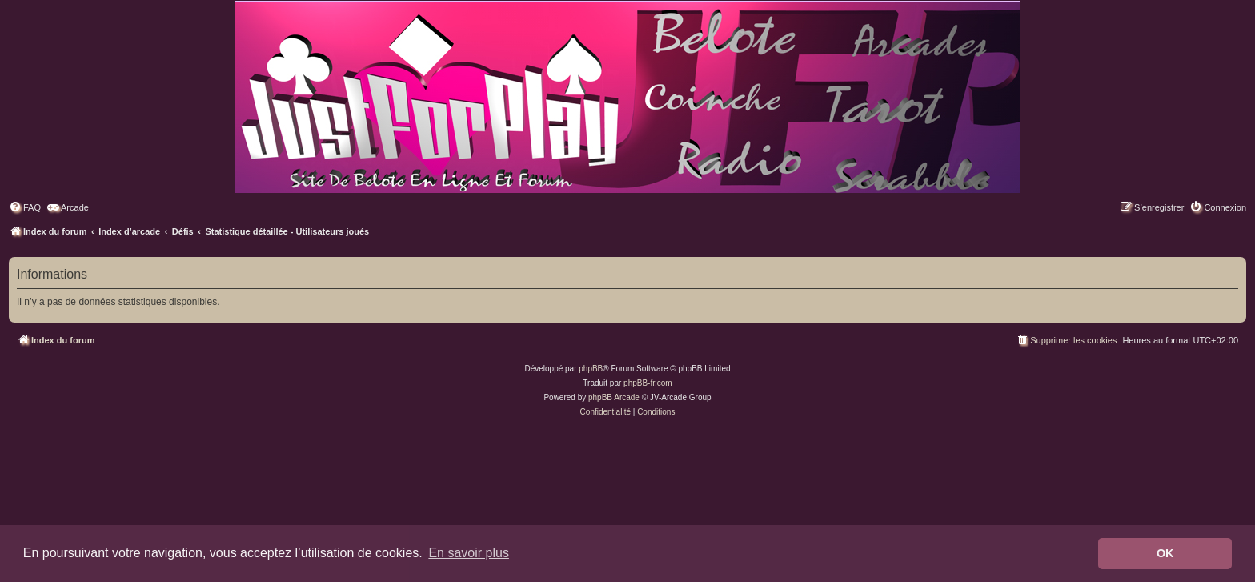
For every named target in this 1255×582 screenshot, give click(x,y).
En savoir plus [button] (468, 553)
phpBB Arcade (614, 397)
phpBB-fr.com (647, 383)
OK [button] (1165, 553)
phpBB (591, 368)
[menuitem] (25, 207)
